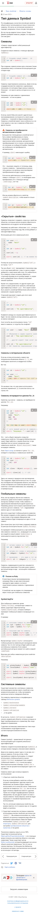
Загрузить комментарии (19, 885)
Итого (4, 732)
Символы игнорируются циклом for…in (17, 394)
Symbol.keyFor (7, 597)
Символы (6, 41)
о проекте (17, 903)
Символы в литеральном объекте (15, 352)
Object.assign (9, 449)
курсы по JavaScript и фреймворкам (23, 873)
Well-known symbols (13, 696)
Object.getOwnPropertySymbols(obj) (12, 832)
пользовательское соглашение (17, 899)
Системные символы (13, 681)
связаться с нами (18, 907)
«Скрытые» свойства (13, 215)
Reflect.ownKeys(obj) (7, 838)
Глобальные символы (13, 491)
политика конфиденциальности (17, 897)
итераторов (7, 819)
